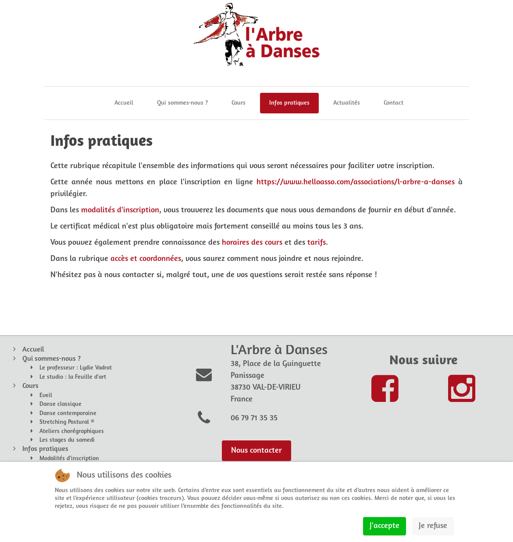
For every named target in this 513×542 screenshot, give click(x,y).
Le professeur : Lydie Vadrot (75, 368)
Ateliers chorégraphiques (71, 431)
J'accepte (384, 526)
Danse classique (60, 404)
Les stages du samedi (67, 440)
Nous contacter (256, 451)
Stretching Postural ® (66, 422)
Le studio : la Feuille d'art (72, 377)
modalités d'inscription (120, 210)
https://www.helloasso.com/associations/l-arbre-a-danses (355, 182)
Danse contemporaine (67, 413)
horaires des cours (252, 243)
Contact (393, 103)
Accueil (123, 103)
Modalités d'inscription (69, 458)
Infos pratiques (289, 103)
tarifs (316, 243)
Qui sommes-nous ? (182, 103)
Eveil (45, 395)
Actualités (346, 103)
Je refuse (433, 526)
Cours (239, 103)
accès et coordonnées (145, 259)
